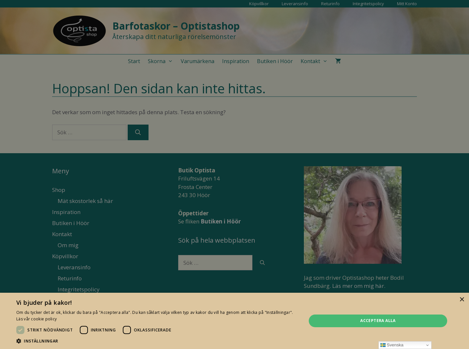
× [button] (461, 299)
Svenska (392, 345)
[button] (157, 341)
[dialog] (234, 174)
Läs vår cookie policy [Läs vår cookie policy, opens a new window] (36, 319)
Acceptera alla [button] (378, 320)
